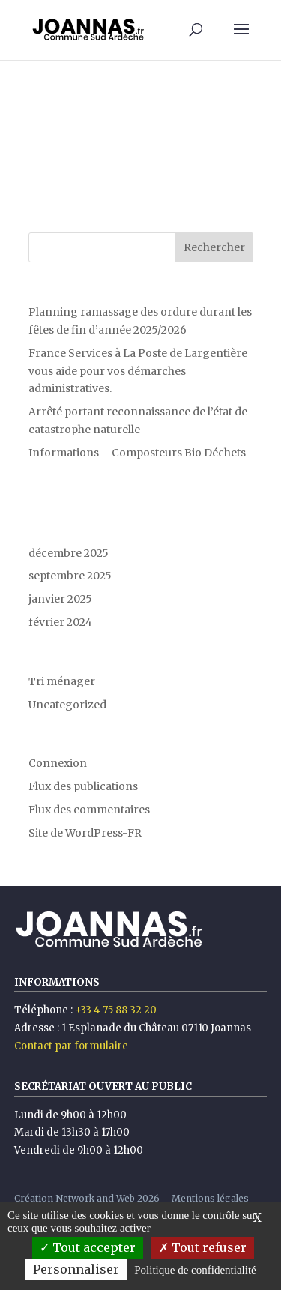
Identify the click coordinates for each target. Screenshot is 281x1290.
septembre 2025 (70, 575)
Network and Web (95, 1198)
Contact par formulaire (71, 1046)
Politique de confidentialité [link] (195, 1270)
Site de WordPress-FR (85, 833)
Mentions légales (210, 1198)
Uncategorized (67, 704)
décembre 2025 (68, 553)
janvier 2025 (60, 599)
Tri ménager (61, 681)
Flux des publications (83, 786)
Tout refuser (203, 1247)
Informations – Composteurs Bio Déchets (137, 452)
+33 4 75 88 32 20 (116, 1010)
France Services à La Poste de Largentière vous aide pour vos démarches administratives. (137, 371)
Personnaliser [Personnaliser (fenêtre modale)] (76, 1269)
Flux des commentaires (89, 809)
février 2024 (60, 622)
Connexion (57, 763)
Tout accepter (88, 1247)
